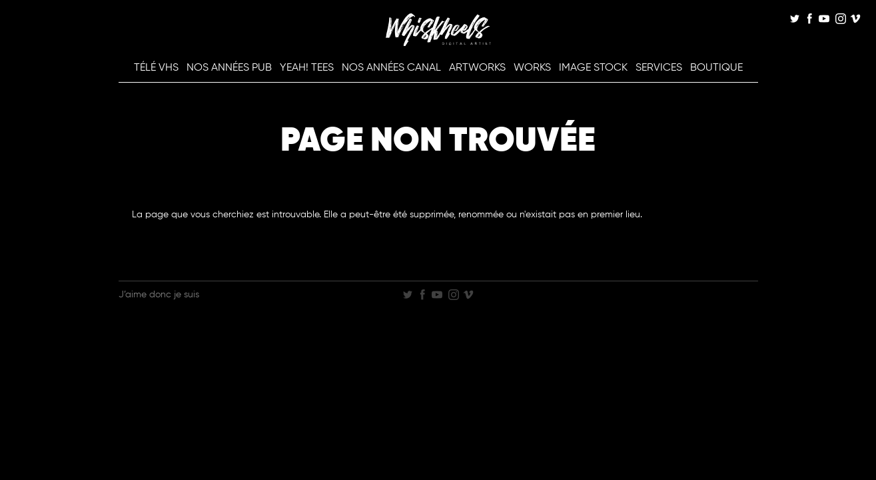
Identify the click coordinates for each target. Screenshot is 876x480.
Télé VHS (156, 68)
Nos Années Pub (229, 68)
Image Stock (593, 68)
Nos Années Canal (391, 68)
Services (659, 68)
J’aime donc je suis (159, 294)
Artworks (477, 68)
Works (532, 68)
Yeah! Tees (307, 68)
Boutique (716, 68)
